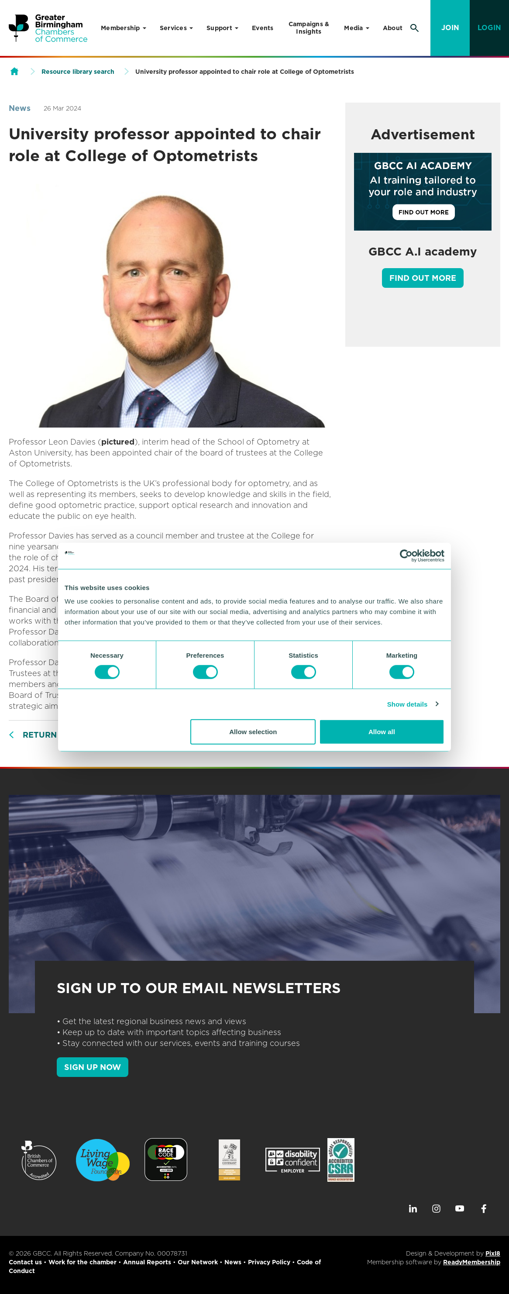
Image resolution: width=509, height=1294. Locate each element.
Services (173, 27)
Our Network (198, 1262)
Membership (120, 27)
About (392, 27)
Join (450, 28)
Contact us (25, 1262)
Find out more (422, 278)
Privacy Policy (269, 1262)
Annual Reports (147, 1262)
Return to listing (64, 734)
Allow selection (253, 731)
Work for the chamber (82, 1262)
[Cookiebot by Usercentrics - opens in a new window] (406, 555)
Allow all (381, 731)
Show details (407, 703)
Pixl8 (492, 1253)
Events (263, 27)
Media (353, 27)
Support (219, 27)
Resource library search (77, 71)
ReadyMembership (471, 1262)
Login (489, 28)
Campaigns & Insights (309, 28)
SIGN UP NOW (92, 1067)
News (20, 108)
